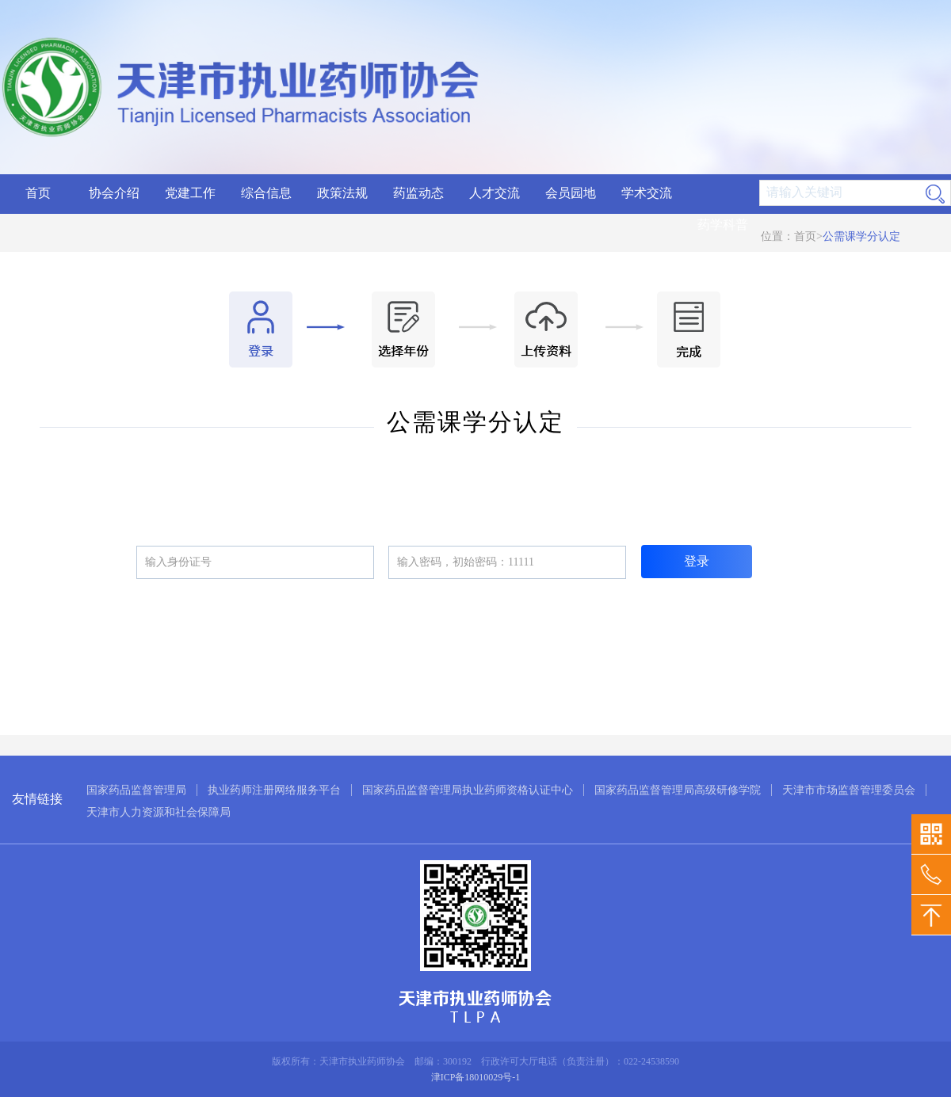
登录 (696, 561)
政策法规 (342, 193)
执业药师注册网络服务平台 (274, 790)
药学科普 (722, 224)
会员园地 (570, 193)
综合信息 (266, 193)
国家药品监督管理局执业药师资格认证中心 (467, 790)
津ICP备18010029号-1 (476, 1077)
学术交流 (646, 193)
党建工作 (190, 193)
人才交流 (494, 193)
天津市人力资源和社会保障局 (158, 812)
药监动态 (418, 193)
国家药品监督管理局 (136, 790)
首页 (38, 193)
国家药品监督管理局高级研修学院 (677, 790)
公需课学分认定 (861, 236)
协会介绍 (114, 193)
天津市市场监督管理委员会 (848, 790)
